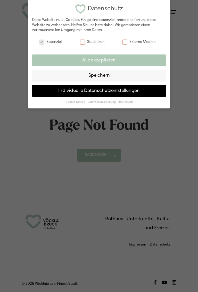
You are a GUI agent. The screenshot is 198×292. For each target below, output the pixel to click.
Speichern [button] (99, 74)
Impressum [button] (125, 101)
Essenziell (50, 41)
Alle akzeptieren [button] (99, 59)
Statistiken (92, 41)
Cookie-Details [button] (75, 101)
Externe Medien (138, 41)
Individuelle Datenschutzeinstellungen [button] (99, 89)
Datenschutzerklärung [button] (101, 101)
